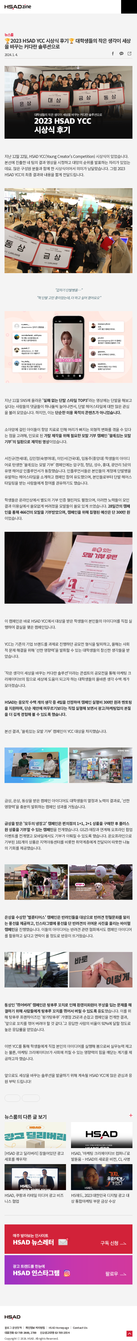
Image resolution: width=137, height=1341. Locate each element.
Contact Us (80, 1327)
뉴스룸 (9, 34)
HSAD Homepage (59, 1327)
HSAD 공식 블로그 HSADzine (18, 6)
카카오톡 (121, 53)
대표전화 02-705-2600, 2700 (20, 1332)
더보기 (130, 1115)
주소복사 (129, 53)
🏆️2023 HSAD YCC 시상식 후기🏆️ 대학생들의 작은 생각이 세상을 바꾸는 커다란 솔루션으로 (68, 43)
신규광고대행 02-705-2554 (54, 1332)
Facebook (112, 53)
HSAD (12, 1314)
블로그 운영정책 (13, 1327)
